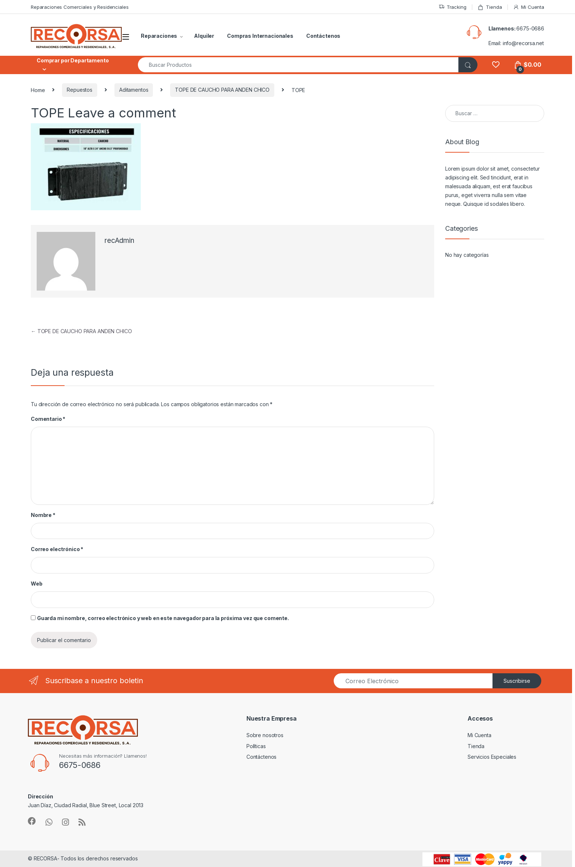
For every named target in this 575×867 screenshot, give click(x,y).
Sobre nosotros (264, 735)
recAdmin (119, 240)
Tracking (452, 7)
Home (38, 90)
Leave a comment (122, 112)
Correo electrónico (57, 549)
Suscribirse (516, 681)
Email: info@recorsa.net (516, 43)
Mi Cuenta (528, 7)
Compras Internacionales (260, 36)
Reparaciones (159, 36)
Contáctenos (323, 36)
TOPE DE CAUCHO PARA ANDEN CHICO (222, 90)
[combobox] (298, 64)
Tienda (489, 7)
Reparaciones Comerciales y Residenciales (79, 7)
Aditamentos (133, 90)
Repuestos (79, 90)
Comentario (48, 419)
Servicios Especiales (492, 757)
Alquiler (204, 36)
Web (37, 583)
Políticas (256, 746)
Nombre (43, 515)
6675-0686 (530, 28)
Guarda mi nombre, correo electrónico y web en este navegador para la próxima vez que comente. (163, 618)
